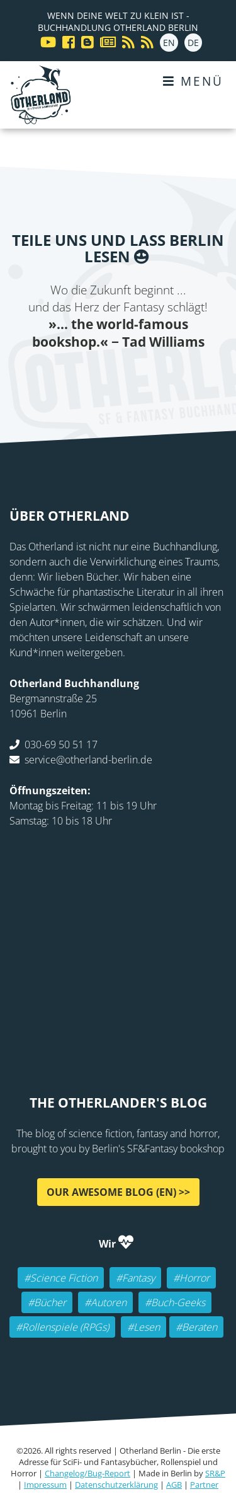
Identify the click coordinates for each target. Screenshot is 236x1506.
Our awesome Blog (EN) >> (118, 1192)
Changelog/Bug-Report (87, 1473)
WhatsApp (156, 376)
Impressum (45, 1484)
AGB (174, 1484)
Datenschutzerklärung (116, 1484)
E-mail (106, 376)
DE (193, 43)
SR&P (215, 1473)
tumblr (181, 376)
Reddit (131, 376)
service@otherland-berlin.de (88, 760)
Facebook (55, 376)
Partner (204, 1484)
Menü (193, 81)
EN (169, 43)
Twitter (80, 376)
